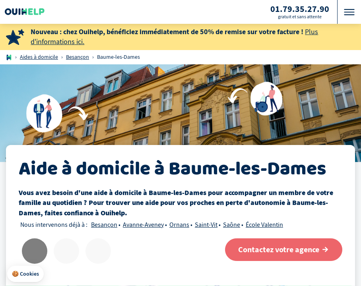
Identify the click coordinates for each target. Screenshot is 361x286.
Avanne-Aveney (143, 225)
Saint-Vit (206, 225)
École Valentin (264, 225)
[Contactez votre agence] (283, 249)
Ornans (179, 225)
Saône (231, 225)
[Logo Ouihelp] (25, 11)
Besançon (77, 57)
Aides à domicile (39, 57)
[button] (25, 274)
